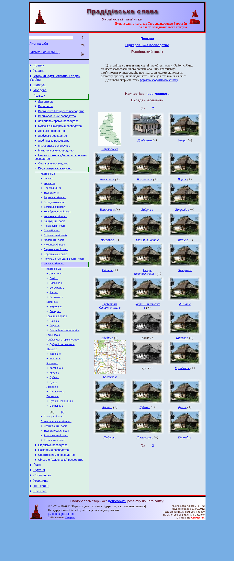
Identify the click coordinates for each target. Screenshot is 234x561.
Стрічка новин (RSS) (45, 52)
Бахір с (54, 299)
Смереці (70, 557)
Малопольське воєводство (55, 160)
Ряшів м (48, 191)
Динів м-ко (56, 293)
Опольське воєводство (53, 174)
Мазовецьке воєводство (54, 155)
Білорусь (39, 87)
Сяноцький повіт (54, 448)
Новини (38, 66)
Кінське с (55, 386)
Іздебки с (55, 380)
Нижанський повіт (54, 262)
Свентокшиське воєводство (56, 490)
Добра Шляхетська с (62, 370)
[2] (62, 443)
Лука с (53, 411)
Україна (38, 72)
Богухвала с (57, 309)
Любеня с (52, 416)
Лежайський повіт (54, 242)
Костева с (52, 391)
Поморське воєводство (53, 484)
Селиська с (56, 437)
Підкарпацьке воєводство (55, 180)
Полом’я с (53, 426)
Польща (39, 99)
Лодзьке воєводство (51, 138)
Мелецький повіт (54, 257)
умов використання (61, 553)
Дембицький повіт (54, 221)
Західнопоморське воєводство (58, 127)
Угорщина (40, 519)
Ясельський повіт (54, 473)
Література (45, 105)
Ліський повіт (52, 247)
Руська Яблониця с (61, 432)
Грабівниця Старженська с (63, 365)
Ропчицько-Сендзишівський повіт (64, 278)
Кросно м (49, 196)
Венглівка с (56, 319)
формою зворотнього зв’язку (159, 80)
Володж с (55, 334)
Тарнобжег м (51, 206)
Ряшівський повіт (54, 283)
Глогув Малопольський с (65, 355)
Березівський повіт (55, 211)
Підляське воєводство (53, 479)
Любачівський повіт (55, 252)
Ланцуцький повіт (54, 237)
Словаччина (42, 513)
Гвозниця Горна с (57, 340)
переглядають (157, 94)
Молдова (40, 93)
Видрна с (52, 324)
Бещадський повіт (55, 216)
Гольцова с (53, 360)
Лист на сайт (39, 43)
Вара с (54, 314)
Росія (37, 501)
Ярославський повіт (56, 468)
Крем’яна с (56, 396)
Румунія (39, 507)
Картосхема (48, 186)
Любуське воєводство (52, 144)
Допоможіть (117, 541)
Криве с (54, 401)
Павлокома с (57, 421)
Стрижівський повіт (55, 458)
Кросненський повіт (55, 232)
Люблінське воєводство (53, 149)
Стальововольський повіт (56, 453)
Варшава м (45, 111)
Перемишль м (52, 201)
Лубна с (54, 406)
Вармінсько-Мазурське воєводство (61, 116)
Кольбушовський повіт (57, 226)
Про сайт (40, 531)
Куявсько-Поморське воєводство (60, 133)
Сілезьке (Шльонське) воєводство (60, 495)
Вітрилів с (56, 329)
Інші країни (41, 525)
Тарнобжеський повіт (56, 463)
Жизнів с (52, 375)
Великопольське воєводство (57, 122)
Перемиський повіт (55, 272)
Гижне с (54, 345)
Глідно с (55, 350)
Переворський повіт (56, 267)
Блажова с (56, 304)
